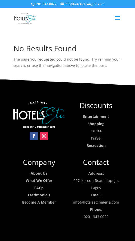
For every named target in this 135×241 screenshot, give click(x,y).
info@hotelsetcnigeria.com (96, 202)
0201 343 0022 (96, 216)
